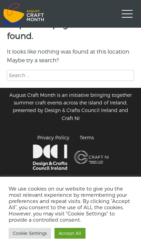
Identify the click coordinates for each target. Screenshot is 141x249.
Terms (87, 137)
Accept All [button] (70, 233)
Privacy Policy (53, 137)
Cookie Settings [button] (30, 233)
